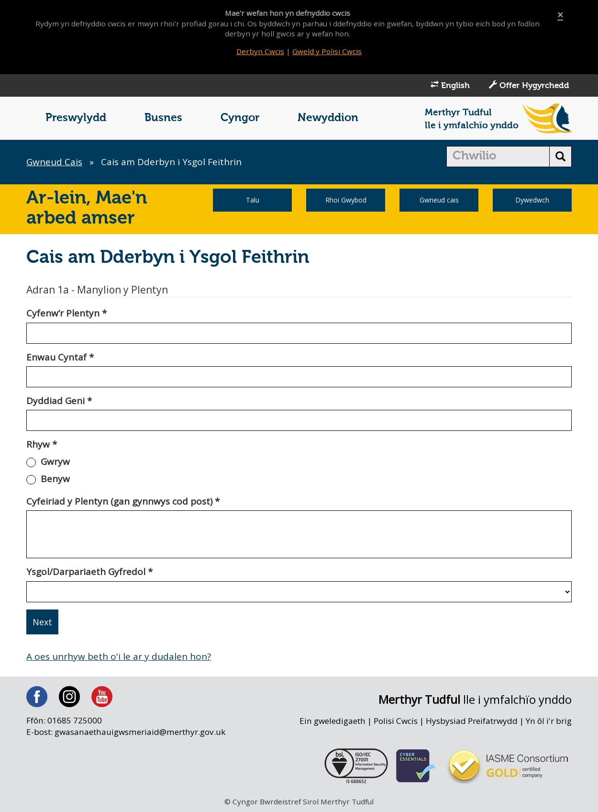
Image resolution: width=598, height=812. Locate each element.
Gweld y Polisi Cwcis (327, 51)
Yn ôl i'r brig (549, 720)
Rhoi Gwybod (345, 199)
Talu (252, 199)
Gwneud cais (439, 199)
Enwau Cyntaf (60, 357)
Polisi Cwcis (396, 720)
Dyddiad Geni (59, 401)
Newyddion (328, 118)
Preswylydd (75, 118)
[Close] (560, 15)
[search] (498, 156)
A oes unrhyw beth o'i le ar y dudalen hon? (118, 656)
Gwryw (55, 461)
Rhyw (41, 444)
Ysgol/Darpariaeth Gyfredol (89, 571)
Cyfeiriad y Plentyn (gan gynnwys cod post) (123, 501)
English (450, 85)
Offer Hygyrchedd (529, 85)
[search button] (560, 156)
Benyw (55, 479)
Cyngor (240, 118)
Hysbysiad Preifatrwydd (472, 720)
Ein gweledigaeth (332, 720)
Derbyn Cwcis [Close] (260, 51)
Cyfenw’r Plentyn (66, 313)
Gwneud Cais (54, 162)
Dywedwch (532, 199)
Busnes (163, 118)
